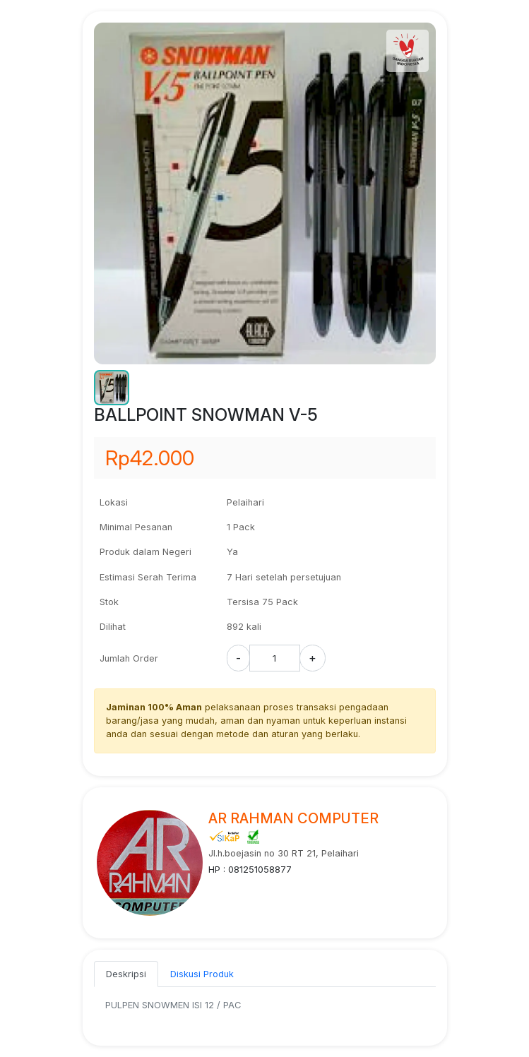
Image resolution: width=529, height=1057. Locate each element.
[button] (111, 387)
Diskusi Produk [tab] (202, 974)
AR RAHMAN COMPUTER (293, 818)
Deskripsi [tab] (126, 974)
